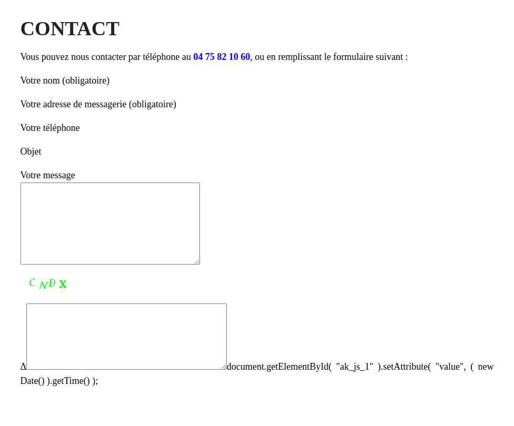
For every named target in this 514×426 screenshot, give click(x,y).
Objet (31, 151)
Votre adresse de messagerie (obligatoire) (99, 104)
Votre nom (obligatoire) (65, 80)
